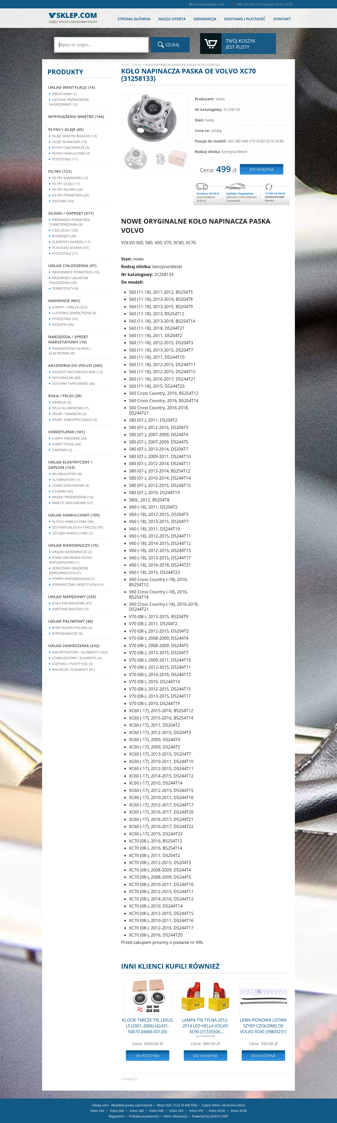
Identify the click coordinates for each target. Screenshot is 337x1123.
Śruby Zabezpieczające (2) (74, 419)
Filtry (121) (60, 171)
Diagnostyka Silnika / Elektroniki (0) (70, 351)
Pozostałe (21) (65, 253)
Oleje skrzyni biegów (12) (74, 136)
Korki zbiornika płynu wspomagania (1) (70, 560)
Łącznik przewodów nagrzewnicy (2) (69, 102)
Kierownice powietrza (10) (75, 272)
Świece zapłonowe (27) (72, 502)
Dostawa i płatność (244, 18)
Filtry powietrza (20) (70, 195)
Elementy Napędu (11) (71, 241)
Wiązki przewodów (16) (72, 497)
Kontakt (282, 18)
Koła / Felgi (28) (65, 395)
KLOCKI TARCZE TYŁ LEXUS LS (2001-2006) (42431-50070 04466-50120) (147, 1026)
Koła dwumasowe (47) (72, 603)
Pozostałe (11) (65, 159)
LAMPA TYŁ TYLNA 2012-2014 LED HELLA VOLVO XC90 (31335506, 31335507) (205, 1027)
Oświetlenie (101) (66, 431)
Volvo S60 (117, 1111)
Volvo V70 (196, 1111)
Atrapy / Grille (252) (69, 307)
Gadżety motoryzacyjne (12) (77, 372)
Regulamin (116, 1116)
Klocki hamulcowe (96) (72, 521)
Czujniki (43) (62, 491)
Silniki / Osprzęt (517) (71, 213)
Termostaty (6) (65, 288)
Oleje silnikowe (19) (69, 141)
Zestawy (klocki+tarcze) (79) (77, 527)
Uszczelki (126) (65, 230)
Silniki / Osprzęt (131, 65)
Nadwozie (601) (64, 300)
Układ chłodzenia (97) (72, 265)
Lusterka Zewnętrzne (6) (74, 313)
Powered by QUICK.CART (210, 1116)
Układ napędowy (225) (72, 596)
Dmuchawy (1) (64, 93)
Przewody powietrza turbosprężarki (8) (69, 222)
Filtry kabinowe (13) (70, 177)
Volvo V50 (176, 1111)
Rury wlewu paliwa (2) (72, 627)
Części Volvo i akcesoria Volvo (223, 1105)
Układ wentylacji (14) (71, 87)
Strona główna (133, 18)
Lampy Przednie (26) (69, 438)
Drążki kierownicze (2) (72, 551)
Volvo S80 (137, 1111)
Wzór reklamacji (175, 1116)
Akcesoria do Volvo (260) (75, 365)
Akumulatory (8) (67, 473)
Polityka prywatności (144, 1116)
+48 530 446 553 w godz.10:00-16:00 (264, 4)
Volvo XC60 (217, 1111)
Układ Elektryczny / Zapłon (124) (70, 464)
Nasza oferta (172, 18)
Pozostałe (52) (65, 318)
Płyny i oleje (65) (66, 129)
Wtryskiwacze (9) (67, 633)
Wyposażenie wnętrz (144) (76, 116)
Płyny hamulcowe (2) (71, 153)
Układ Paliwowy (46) (70, 621)
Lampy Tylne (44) (66, 444)
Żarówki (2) (62, 449)
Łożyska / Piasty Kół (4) (72, 663)
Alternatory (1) (66, 479)
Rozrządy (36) (64, 236)
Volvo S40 (97, 1111)
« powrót (129, 1079)
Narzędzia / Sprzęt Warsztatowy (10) (68, 339)
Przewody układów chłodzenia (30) (68, 280)
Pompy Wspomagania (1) (73, 578)
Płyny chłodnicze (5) (70, 147)
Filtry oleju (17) (66, 183)
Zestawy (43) (63, 201)
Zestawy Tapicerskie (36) (73, 383)
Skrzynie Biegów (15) (70, 609)
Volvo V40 (156, 1111)
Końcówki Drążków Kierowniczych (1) (68, 570)
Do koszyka (147, 1055)
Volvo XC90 (239, 1111)
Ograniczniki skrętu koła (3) (77, 584)
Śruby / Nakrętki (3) (69, 413)
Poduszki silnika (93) (70, 247)
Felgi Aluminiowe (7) (70, 408)
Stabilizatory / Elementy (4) (77, 658)
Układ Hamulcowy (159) (74, 515)
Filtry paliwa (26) (67, 189)
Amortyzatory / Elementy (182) (79, 652)
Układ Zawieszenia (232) (74, 645)
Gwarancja (205, 18)
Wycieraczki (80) (66, 377)
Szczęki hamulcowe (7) (72, 533)
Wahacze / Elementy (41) (73, 669)
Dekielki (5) (61, 402)
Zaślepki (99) (63, 324)
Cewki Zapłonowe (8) (70, 485)
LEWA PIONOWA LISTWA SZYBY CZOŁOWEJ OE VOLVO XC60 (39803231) (263, 1026)
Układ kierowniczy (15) (73, 545)
